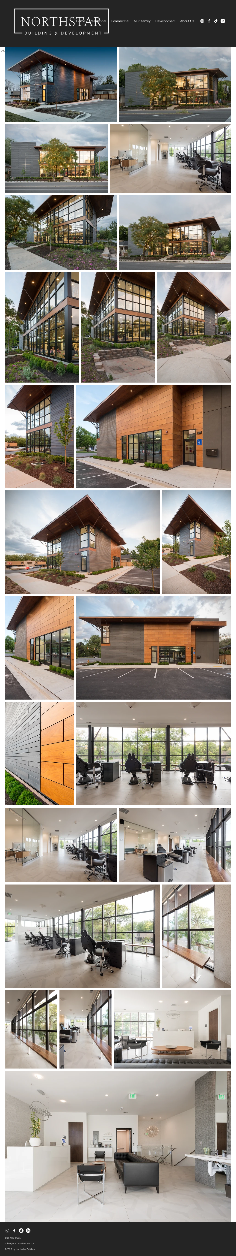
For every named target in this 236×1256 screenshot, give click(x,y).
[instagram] (202, 21)
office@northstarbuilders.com (20, 1243)
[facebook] (209, 21)
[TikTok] (216, 21)
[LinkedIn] (223, 21)
